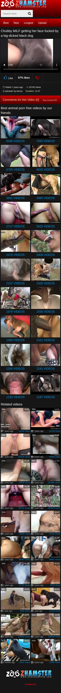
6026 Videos (45, 169)
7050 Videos (45, 141)
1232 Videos (15, 397)
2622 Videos (45, 226)
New (16, 22)
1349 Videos (15, 340)
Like (8, 78)
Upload (42, 22)
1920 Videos (45, 283)
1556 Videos (45, 311)
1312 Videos (45, 340)
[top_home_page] (25, 3)
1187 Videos (45, 397)
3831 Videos (15, 198)
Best (6, 22)
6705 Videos (15, 169)
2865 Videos (45, 198)
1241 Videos (45, 368)
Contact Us (30, 684)
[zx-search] (17, 13)
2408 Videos (45, 254)
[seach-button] (29, 13)
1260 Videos (15, 368)
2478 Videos (15, 254)
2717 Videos (15, 226)
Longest (28, 22)
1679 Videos (15, 311)
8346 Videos (15, 141)
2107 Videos (15, 283)
